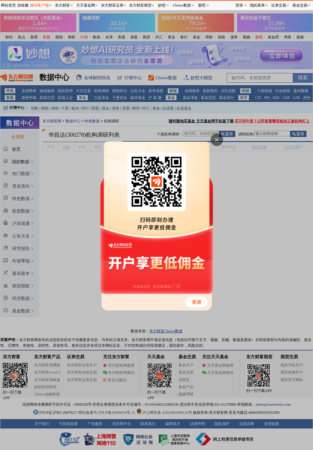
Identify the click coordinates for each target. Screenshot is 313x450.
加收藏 (22, 5)
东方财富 (62, 5)
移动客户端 (39, 5)
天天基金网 (85, 5)
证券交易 (278, 5)
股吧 (202, 5)
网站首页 (8, 5)
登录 (239, 5)
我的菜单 (257, 5)
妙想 (162, 5)
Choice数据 (182, 5)
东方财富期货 (140, 5)
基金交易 (299, 5)
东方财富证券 (112, 5)
